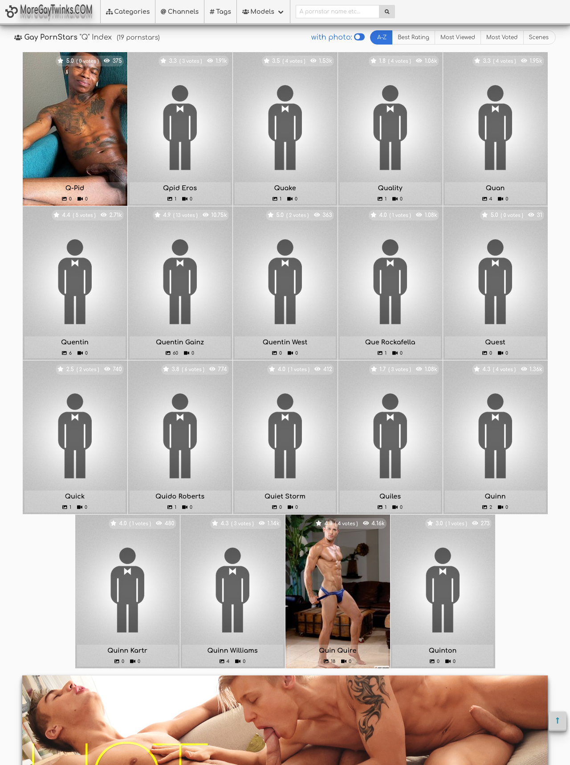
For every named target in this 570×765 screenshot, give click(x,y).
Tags (220, 11)
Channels (180, 11)
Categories (128, 11)
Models (258, 11)
